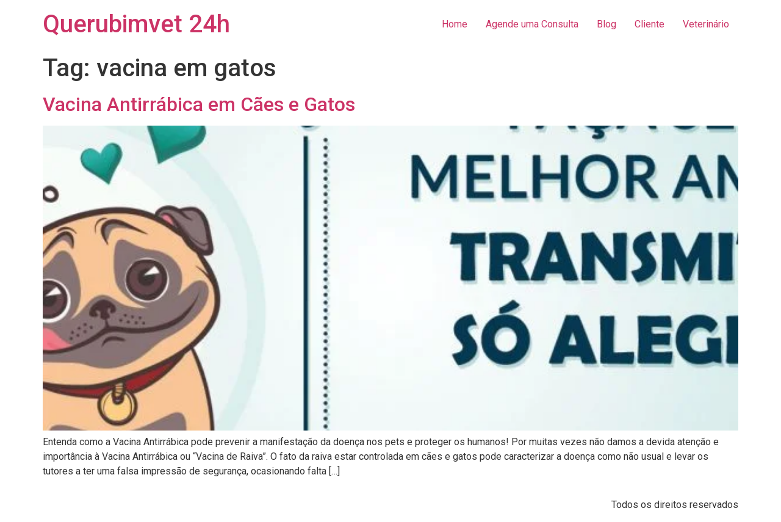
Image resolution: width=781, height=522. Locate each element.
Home (454, 24)
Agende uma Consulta (532, 24)
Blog (606, 24)
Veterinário (706, 24)
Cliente (649, 24)
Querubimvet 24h (136, 24)
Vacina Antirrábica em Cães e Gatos (199, 104)
